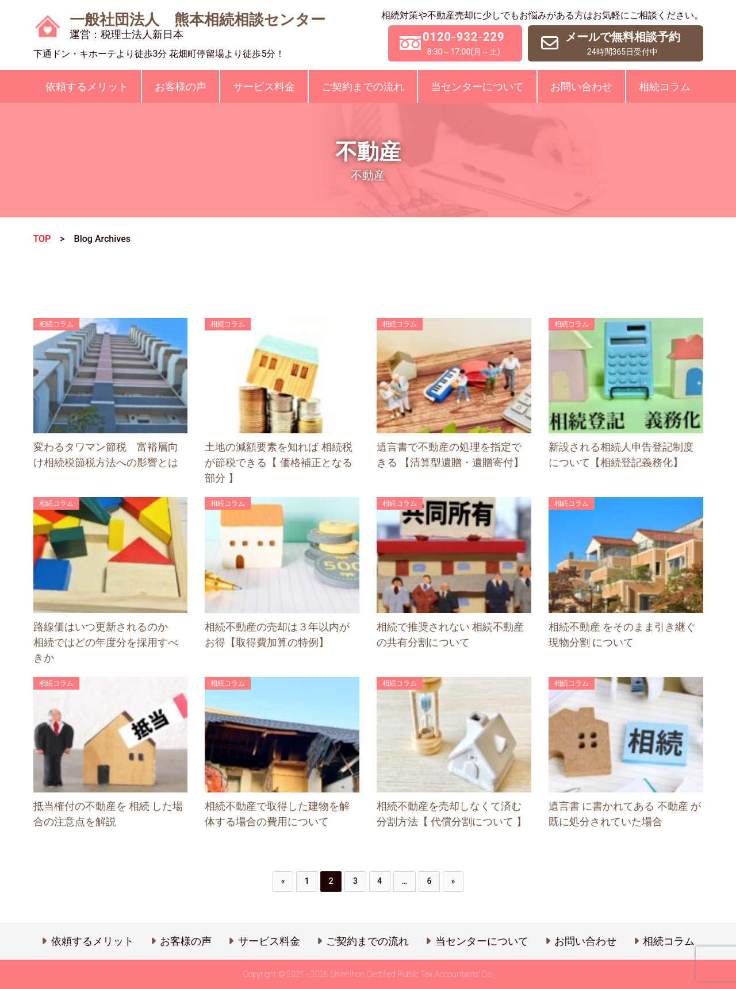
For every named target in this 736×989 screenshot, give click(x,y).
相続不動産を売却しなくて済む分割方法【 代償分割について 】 (452, 814)
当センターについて (477, 86)
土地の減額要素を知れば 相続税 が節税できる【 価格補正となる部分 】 (278, 462)
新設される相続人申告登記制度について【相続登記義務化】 (621, 454)
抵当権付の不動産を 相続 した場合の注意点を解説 (108, 814)
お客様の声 (180, 86)
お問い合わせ (581, 86)
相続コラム (665, 86)
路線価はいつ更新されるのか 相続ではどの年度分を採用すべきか (105, 642)
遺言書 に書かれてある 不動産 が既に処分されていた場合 (625, 814)
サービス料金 (264, 86)
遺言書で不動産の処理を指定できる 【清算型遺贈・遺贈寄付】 (450, 454)
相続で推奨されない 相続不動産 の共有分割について (450, 634)
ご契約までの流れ (362, 86)
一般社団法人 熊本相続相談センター (197, 26)
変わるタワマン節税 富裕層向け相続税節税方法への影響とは (105, 454)
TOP (42, 238)
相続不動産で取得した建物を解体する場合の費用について (277, 814)
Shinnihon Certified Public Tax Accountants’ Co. (411, 974)
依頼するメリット (86, 86)
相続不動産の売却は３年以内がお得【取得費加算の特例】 (277, 634)
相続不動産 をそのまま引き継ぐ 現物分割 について (622, 634)
